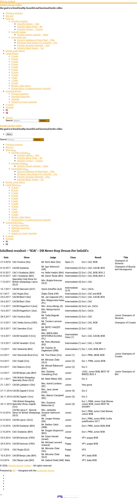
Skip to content (7, 1)
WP (14, 470)
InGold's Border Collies (19, 465)
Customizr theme (45, 470)
